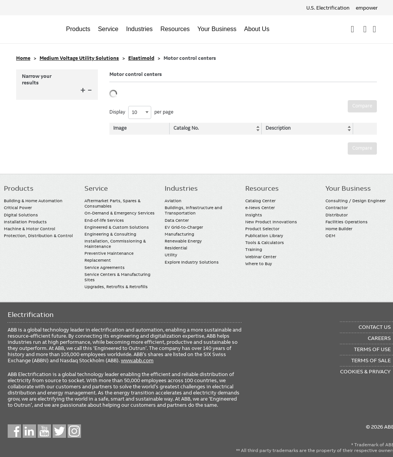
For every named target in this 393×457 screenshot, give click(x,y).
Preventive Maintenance (109, 253)
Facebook (14, 431)
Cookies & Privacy (365, 371)
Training (253, 249)
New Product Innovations (271, 221)
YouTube (44, 431)
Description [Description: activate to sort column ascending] (276, 128)
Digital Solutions (21, 215)
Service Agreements (104, 267)
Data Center (177, 220)
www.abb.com (137, 360)
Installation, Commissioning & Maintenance (115, 243)
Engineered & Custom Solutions (116, 227)
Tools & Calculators (264, 242)
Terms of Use (372, 349)
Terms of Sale (371, 360)
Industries (139, 29)
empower (367, 8)
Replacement (97, 260)
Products (78, 29)
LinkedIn (29, 431)
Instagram (74, 431)
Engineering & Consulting (110, 234)
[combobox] (139, 112)
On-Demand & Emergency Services (119, 213)
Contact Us (365, 29)
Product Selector (262, 228)
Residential (176, 248)
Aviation (173, 200)
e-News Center (260, 207)
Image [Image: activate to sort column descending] (120, 128)
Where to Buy (258, 263)
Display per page (141, 112)
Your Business (216, 29)
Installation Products (25, 221)
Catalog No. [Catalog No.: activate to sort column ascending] (187, 128)
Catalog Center (260, 200)
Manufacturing (179, 234)
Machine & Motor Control (29, 228)
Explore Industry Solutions (192, 262)
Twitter (59, 431)
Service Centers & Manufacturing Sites (117, 277)
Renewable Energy (183, 241)
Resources (175, 29)
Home (23, 58)
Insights (253, 215)
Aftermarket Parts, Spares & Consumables (112, 203)
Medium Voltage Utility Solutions (79, 58)
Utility (171, 254)
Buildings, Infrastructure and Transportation (193, 210)
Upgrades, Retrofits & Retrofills (116, 286)
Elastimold (141, 58)
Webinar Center (260, 256)
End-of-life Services (104, 220)
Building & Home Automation (33, 200)
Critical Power (18, 207)
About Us (256, 29)
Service (108, 29)
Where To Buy (374, 29)
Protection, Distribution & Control (38, 235)
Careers (379, 338)
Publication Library (264, 235)
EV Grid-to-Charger (184, 227)
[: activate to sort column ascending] (363, 128)
